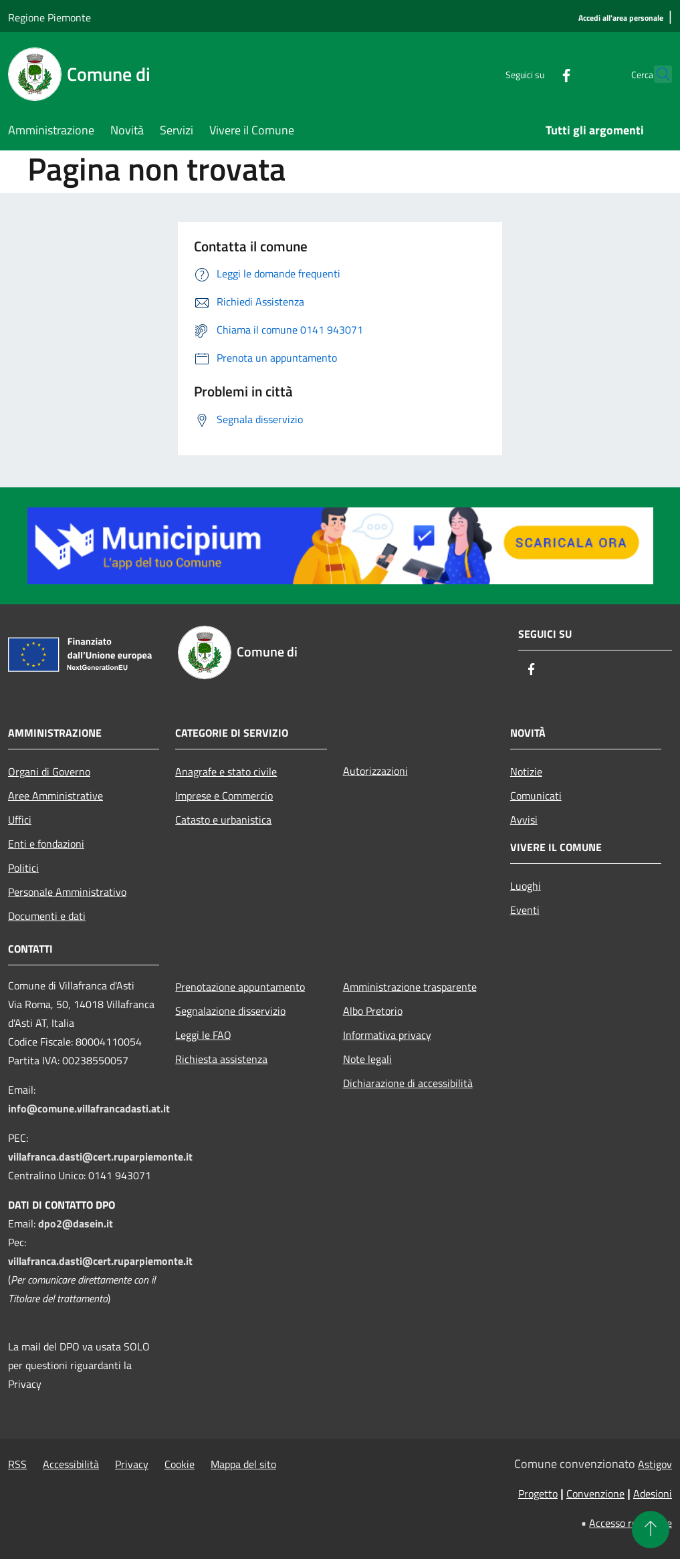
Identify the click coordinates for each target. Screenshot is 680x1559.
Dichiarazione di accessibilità (408, 1083)
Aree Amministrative (55, 796)
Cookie (179, 1464)
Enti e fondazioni (46, 844)
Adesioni (652, 1493)
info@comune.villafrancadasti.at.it (89, 1108)
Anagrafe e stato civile (226, 771)
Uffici (19, 820)
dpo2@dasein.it (75, 1223)
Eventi (525, 910)
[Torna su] (650, 1529)
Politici (23, 868)
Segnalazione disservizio (230, 1011)
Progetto (538, 1493)
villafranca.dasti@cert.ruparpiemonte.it (100, 1157)
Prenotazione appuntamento (240, 987)
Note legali (367, 1059)
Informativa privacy (387, 1035)
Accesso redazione (630, 1523)
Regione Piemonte (49, 17)
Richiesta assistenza (221, 1059)
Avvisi (524, 820)
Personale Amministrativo (67, 892)
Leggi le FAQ (203, 1035)
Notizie (526, 771)
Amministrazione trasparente (410, 987)
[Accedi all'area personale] (620, 18)
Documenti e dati (47, 916)
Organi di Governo (49, 771)
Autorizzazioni (375, 771)
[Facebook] (537, 74)
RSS (17, 1464)
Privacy (131, 1464)
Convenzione (595, 1493)
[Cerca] (656, 74)
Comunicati (536, 796)
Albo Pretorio (373, 1011)
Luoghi (525, 886)
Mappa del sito (243, 1464)
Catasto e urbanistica (223, 820)
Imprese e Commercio (224, 796)
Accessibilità (71, 1464)
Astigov (655, 1464)
